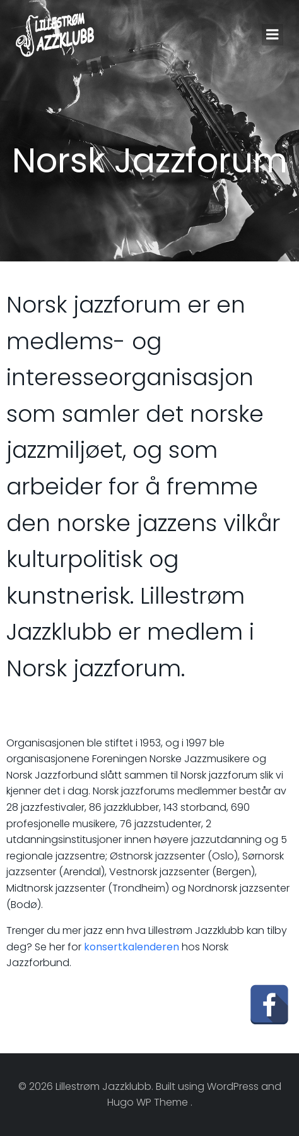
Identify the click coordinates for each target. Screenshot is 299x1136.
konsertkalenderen (131, 947)
